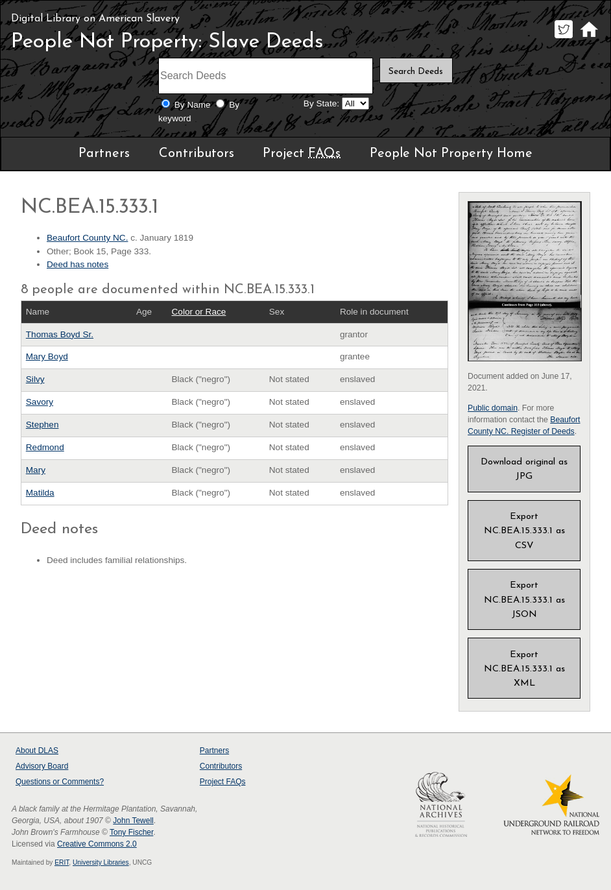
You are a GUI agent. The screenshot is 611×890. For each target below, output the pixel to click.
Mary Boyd (47, 356)
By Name (192, 105)
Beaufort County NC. (87, 238)
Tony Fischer (131, 832)
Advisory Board (42, 766)
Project (302, 153)
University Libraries (101, 862)
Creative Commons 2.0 (97, 843)
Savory (39, 402)
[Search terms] (265, 76)
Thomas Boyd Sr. (59, 334)
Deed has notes (77, 264)
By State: (321, 103)
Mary (35, 470)
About (37, 750)
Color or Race (199, 312)
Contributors (196, 153)
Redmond (45, 447)
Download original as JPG (524, 469)
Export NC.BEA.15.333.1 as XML (524, 669)
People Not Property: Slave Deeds (167, 42)
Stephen (42, 424)
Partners (104, 153)
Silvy (35, 379)
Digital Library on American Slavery (95, 19)
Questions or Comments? (60, 781)
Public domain (493, 408)
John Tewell (133, 820)
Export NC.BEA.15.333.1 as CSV (524, 531)
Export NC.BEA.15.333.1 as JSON (524, 600)
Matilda (40, 493)
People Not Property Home (451, 153)
